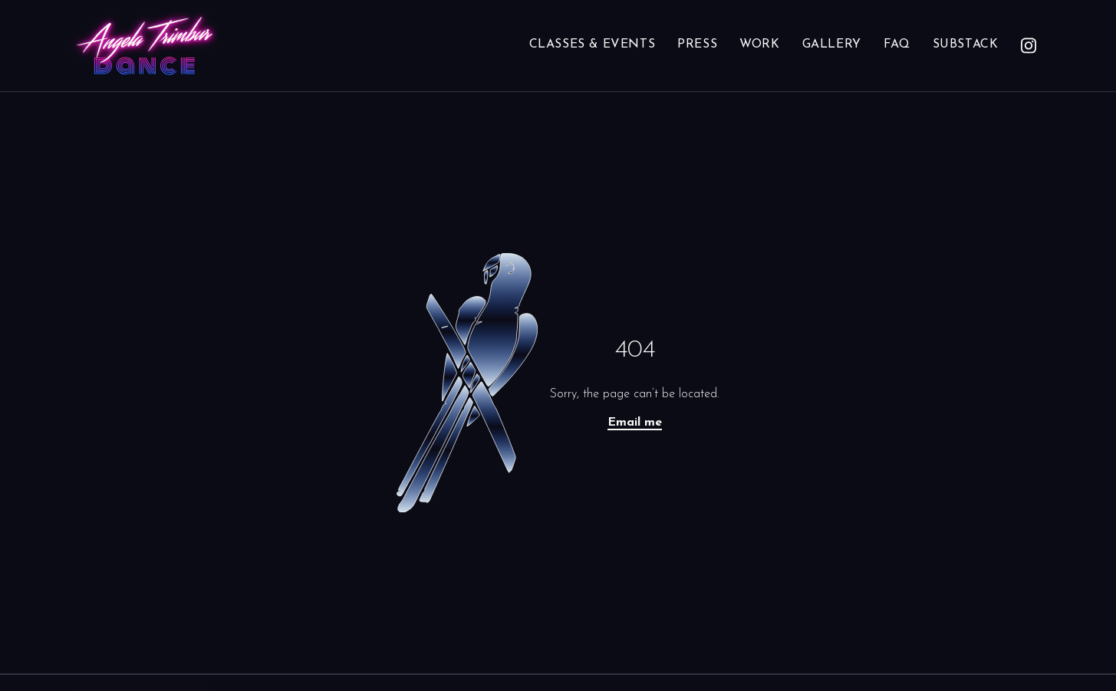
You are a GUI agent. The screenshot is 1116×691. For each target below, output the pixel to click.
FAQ (897, 44)
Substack (966, 44)
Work (759, 44)
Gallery (831, 44)
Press (697, 44)
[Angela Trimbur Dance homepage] (144, 46)
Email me (634, 422)
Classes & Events (592, 44)
